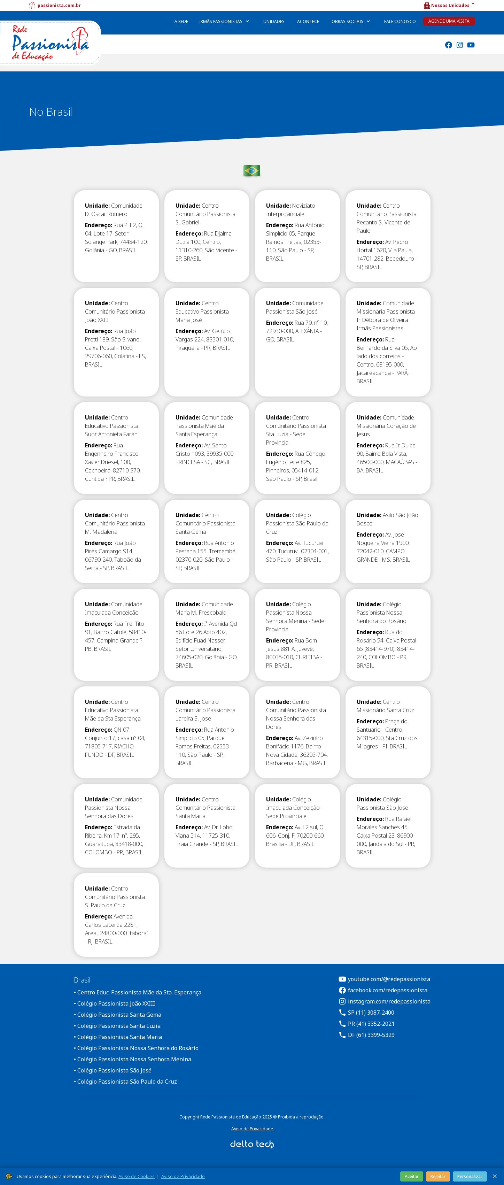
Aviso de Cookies (136, 1176)
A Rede (181, 21)
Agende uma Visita (449, 21)
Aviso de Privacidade (252, 1129)
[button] (449, 5)
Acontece (308, 21)
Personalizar (469, 1176)
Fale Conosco (400, 21)
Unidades (274, 21)
